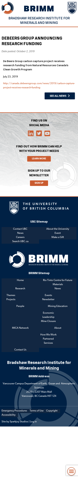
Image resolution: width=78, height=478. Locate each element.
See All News (58, 96)
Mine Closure (48, 321)
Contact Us (20, 350)
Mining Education (57, 306)
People (20, 306)
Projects (10, 299)
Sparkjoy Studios (19, 421)
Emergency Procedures (14, 411)
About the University (57, 229)
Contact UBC (20, 229)
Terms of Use (37, 411)
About (57, 328)
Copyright (52, 411)
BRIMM (39, 8)
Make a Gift (57, 237)
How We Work (48, 335)
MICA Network (20, 328)
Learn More (39, 159)
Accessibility (8, 415)
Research (20, 288)
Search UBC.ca (20, 241)
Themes (11, 295)
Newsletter (48, 299)
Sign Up (39, 183)
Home (20, 280)
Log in (33, 421)
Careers (20, 237)
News (20, 233)
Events (48, 295)
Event (58, 233)
